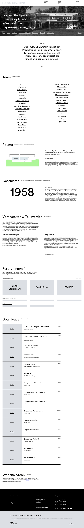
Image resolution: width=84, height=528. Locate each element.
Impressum (12, 502)
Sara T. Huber (22, 92)
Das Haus (59, 1)
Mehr (42, 66)
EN (78, 1)
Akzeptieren (13, 523)
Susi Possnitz (61, 108)
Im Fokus (59, 2)
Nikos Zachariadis (62, 97)
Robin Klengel (22, 90)
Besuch (79, 32)
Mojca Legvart (22, 87)
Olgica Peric (62, 121)
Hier (27, 479)
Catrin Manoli (22, 119)
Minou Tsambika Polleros (61, 92)
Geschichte (14, 32)
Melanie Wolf (61, 87)
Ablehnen (71, 523)
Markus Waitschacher (22, 109)
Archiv (58, 154)
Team (4, 32)
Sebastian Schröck (62, 103)
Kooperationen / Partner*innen (9, 298)
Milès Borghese (62, 119)
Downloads (42, 32)
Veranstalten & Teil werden (25, 32)
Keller (55, 154)
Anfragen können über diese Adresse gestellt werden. (14, 245)
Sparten (45, 2)
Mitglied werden (49, 254)
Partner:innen (35, 32)
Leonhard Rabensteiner (62, 84)
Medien (59, 3)
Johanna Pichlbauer (22, 101)
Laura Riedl (22, 130)
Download (12, 328)
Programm (46, 1)
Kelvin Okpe (22, 127)
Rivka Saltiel (22, 111)
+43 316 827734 (40, 506)
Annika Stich (22, 98)
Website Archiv (50, 32)
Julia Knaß (22, 103)
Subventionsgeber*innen (8, 278)
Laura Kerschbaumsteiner (22, 106)
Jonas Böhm (22, 125)
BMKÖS (68, 287)
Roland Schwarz (61, 100)
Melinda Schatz (62, 89)
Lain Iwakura (62, 116)
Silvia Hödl (62, 105)
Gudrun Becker (22, 122)
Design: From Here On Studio (16, 503)
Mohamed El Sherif (61, 95)
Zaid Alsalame (62, 111)
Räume (8, 32)
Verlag (45, 3)
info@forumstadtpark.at (42, 507)
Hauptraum (47, 154)
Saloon (52, 154)
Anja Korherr (22, 117)
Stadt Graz (42, 287)
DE (76, 1)
